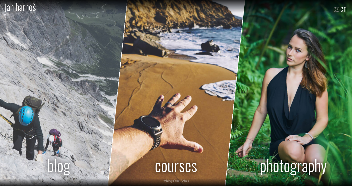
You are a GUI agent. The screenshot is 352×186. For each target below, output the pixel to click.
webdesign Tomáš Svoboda (176, 181)
